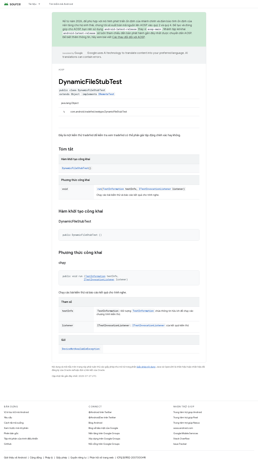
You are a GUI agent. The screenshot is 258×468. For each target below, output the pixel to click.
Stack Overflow (181, 438)
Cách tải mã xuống (14, 422)
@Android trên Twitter (100, 412)
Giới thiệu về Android (15, 457)
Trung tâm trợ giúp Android (187, 412)
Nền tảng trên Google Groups (104, 433)
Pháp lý (49, 457)
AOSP (61, 69)
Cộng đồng (36, 457)
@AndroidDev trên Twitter (102, 417)
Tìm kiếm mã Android (61, 3)
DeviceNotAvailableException (81, 348)
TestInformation (113, 188)
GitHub (7, 443)
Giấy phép (61, 457)
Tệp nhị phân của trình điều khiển (21, 438)
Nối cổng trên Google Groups (104, 443)
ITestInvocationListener (155, 188)
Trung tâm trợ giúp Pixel (185, 417)
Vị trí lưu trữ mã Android (16, 412)
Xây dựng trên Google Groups (104, 438)
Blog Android (95, 422)
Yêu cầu (8, 417)
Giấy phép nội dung (146, 366)
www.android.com (183, 428)
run (99, 188)
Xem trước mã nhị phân (16, 428)
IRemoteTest (106, 94)
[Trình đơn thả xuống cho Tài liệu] (40, 4)
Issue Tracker (180, 443)
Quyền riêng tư (78, 457)
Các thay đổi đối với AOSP (128, 37)
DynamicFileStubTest (75, 168)
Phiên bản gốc (11, 433)
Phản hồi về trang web (102, 457)
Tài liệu (32, 3)
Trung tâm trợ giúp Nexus (186, 422)
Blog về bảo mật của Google (103, 428)
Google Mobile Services (185, 433)
